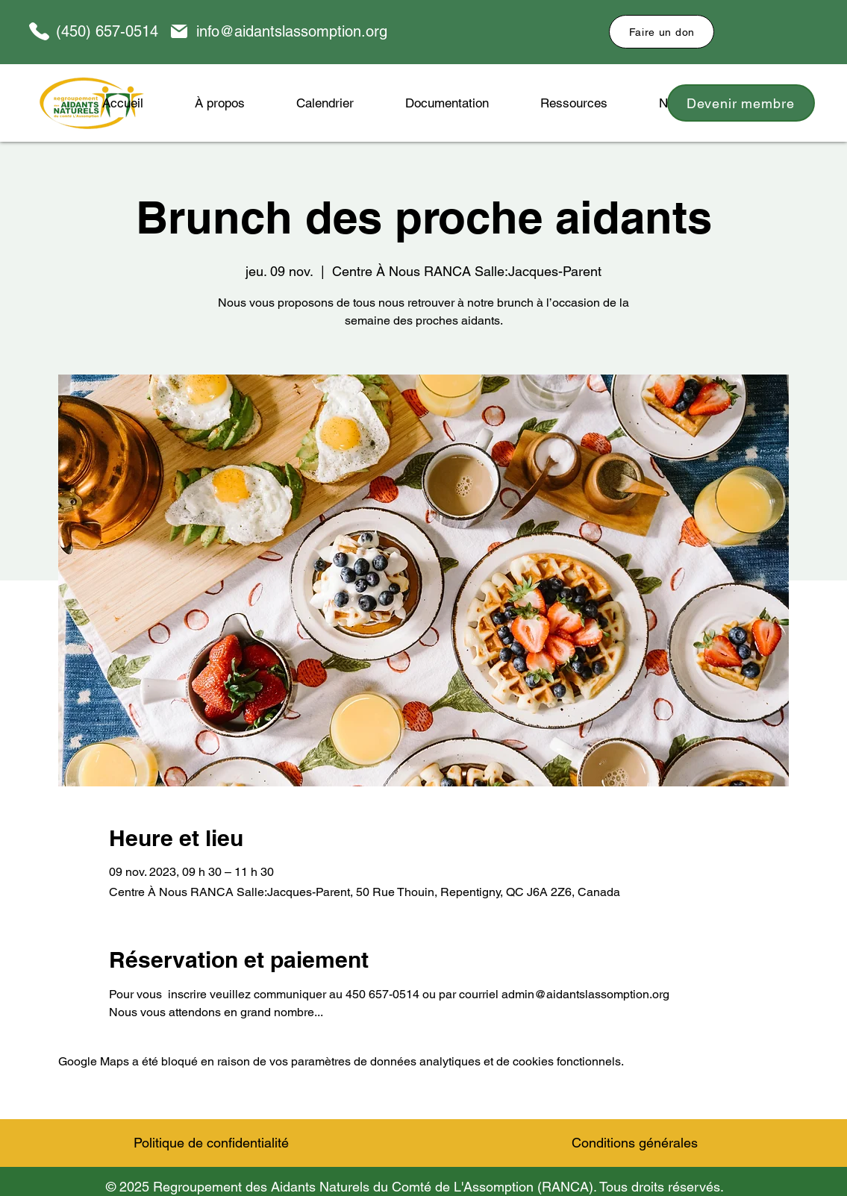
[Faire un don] (661, 31)
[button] (447, 103)
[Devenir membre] (741, 103)
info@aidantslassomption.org (291, 31)
